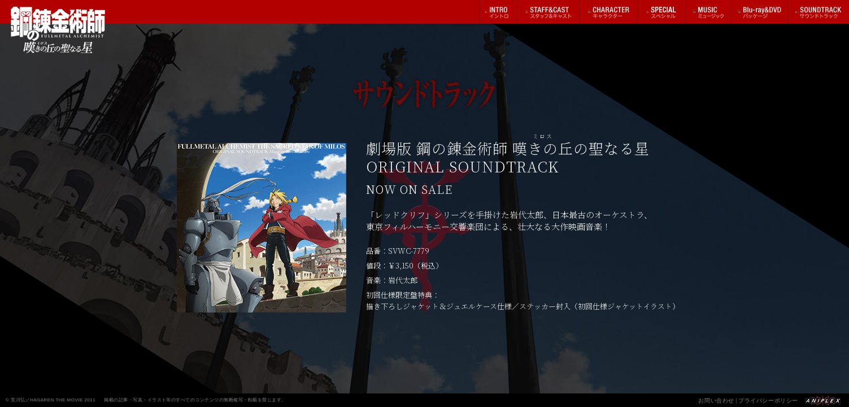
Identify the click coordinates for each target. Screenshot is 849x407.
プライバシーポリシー (768, 400)
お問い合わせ (716, 400)
